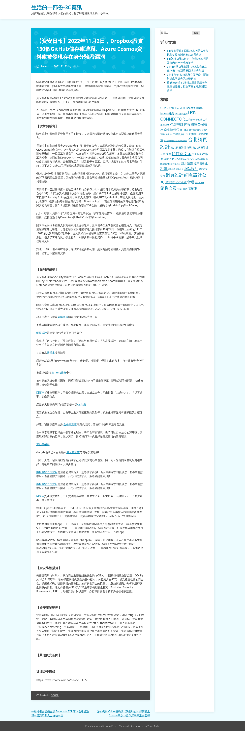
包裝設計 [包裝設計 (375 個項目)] (177, 124)
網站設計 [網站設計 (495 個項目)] (191, 168)
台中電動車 (70, 424)
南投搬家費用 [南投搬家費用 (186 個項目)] (171, 129)
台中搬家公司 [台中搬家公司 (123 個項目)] (195, 129)
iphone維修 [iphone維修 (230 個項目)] (167, 113)
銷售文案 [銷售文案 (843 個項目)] (168, 188)
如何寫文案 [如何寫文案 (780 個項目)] (181, 153)
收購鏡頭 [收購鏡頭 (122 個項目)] (177, 164)
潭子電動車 (73, 452)
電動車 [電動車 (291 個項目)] (192, 188)
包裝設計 (82, 404)
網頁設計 (41, 333)
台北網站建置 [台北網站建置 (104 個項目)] (169, 140)
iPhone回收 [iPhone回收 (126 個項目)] (180, 108)
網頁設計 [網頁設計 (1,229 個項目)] (175, 175)
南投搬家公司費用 (47, 472)
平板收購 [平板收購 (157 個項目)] (196, 154)
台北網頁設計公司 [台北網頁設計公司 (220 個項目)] (181, 147)
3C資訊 (55, 695)
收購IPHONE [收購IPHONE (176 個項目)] (171, 159)
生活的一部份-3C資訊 (56, 7)
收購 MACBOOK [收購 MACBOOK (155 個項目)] (186, 159)
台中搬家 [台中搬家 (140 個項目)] (184, 129)
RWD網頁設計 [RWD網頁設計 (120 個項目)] (181, 113)
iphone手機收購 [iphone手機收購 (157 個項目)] (194, 107)
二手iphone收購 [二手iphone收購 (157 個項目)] (193, 119)
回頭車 (40, 392)
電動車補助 (43, 444)
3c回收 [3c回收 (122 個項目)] (163, 108)
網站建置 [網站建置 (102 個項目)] (172, 169)
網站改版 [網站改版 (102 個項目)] (180, 169)
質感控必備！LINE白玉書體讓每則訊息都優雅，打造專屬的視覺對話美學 (187, 86)
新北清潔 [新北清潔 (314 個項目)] (187, 163)
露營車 (51, 352)
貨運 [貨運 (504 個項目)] (190, 181)
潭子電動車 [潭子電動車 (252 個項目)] (201, 164)
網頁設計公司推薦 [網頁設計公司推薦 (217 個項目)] (176, 182)
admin (76, 66)
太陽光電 (63, 317)
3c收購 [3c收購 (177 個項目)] (170, 107)
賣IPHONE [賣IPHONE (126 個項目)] (199, 182)
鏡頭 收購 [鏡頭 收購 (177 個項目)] (182, 188)
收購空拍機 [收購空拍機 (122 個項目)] (200, 159)
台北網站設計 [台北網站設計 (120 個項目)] (181, 140)
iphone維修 (59, 372)
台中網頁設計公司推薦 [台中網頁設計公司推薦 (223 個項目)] (183, 134)
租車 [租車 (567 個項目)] (164, 168)
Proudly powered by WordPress (101, 726)
